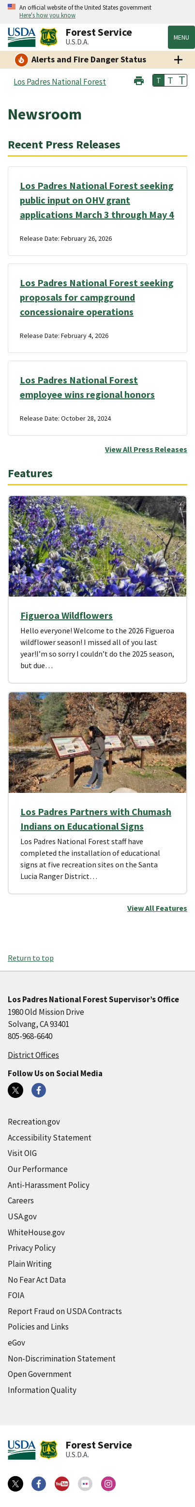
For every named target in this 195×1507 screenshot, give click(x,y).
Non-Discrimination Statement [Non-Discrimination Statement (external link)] (62, 1358)
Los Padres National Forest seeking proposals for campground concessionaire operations (97, 297)
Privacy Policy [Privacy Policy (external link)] (32, 1248)
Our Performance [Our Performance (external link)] (38, 1169)
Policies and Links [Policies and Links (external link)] (38, 1326)
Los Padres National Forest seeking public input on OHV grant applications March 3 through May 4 (97, 199)
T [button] (158, 80)
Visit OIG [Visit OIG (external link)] (22, 1153)
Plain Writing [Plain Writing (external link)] (30, 1263)
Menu (181, 37)
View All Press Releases (146, 449)
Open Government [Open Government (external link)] (40, 1374)
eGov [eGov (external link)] (16, 1342)
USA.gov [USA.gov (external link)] (22, 1216)
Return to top (31, 958)
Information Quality (42, 1390)
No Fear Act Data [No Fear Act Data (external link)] (37, 1279)
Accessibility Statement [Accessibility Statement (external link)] (49, 1137)
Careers (21, 1200)
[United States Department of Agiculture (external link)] (24, 37)
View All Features (157, 908)
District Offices (33, 1055)
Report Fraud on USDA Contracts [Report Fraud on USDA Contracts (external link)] (65, 1311)
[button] (139, 80)
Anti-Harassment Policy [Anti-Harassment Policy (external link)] (49, 1185)
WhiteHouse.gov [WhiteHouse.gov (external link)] (36, 1232)
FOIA (16, 1295)
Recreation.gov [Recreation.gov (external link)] (34, 1121)
